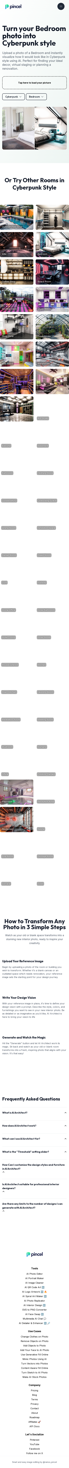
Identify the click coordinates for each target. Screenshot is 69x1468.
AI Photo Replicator (34, 1300)
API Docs (34, 1426)
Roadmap (34, 1417)
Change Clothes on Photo (34, 1336)
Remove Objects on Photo (34, 1341)
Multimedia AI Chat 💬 (34, 1318)
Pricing (34, 1390)
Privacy (35, 1404)
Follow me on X (34, 1453)
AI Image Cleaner (34, 1282)
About (34, 1412)
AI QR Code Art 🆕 (35, 1287)
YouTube (34, 1444)
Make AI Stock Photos (34, 1377)
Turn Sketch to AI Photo (34, 1372)
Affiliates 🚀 (34, 1421)
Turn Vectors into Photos (34, 1363)
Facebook (34, 1448)
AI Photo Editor (34, 1273)
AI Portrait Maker (34, 1278)
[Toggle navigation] (61, 6)
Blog (34, 1395)
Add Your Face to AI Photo (34, 1350)
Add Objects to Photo (34, 1345)
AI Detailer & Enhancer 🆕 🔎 (34, 1323)
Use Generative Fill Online (34, 1354)
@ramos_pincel (50, 1462)
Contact (34, 1408)
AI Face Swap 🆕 (34, 1314)
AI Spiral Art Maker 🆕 (34, 1296)
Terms (34, 1399)
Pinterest (34, 1439)
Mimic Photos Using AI (34, 1359)
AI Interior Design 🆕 (34, 1305)
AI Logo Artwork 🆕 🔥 (34, 1291)
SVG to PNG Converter (34, 1309)
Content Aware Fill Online (34, 1368)
